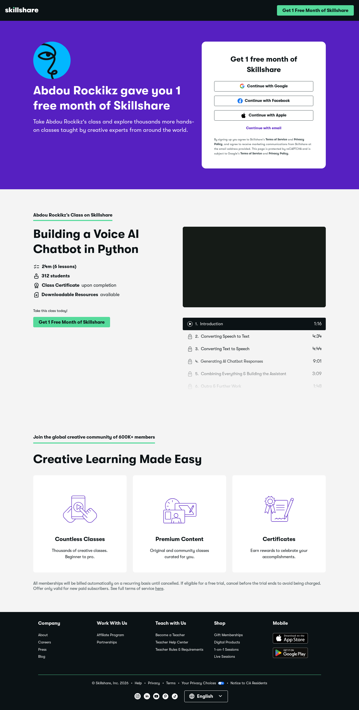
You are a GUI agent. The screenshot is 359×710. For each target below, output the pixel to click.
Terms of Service (276, 139)
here (159, 588)
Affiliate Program (110, 635)
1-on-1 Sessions (226, 650)
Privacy (154, 683)
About (43, 635)
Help (138, 683)
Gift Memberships (228, 635)
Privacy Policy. (279, 153)
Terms (170, 683)
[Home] (21, 10)
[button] (315, 10)
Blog (41, 657)
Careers (44, 642)
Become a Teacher (170, 635)
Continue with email (263, 128)
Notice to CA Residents (249, 683)
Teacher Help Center (171, 642)
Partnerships (107, 642)
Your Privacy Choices (203, 683)
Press (42, 650)
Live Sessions (224, 657)
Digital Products (227, 642)
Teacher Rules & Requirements (179, 650)
